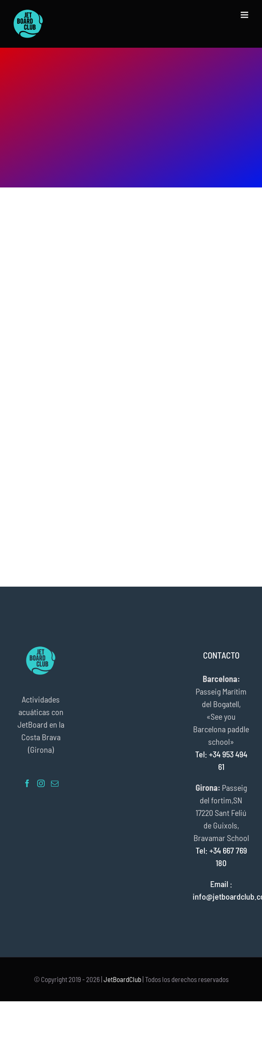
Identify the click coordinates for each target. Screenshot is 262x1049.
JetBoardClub (122, 979)
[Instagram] (41, 783)
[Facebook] (27, 783)
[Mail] (55, 783)
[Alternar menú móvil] (245, 14)
